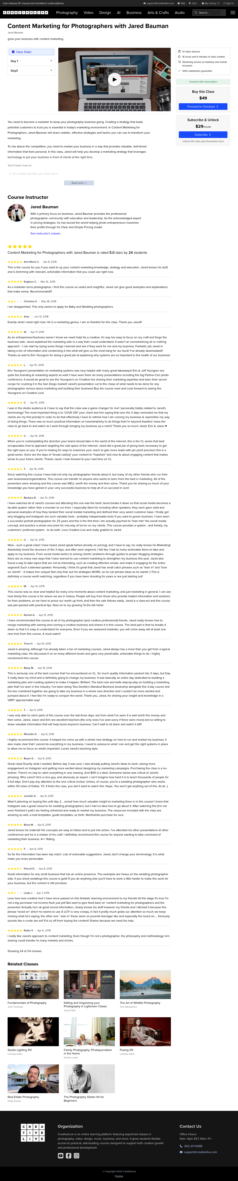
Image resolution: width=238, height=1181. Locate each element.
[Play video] (114, 79)
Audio (180, 12)
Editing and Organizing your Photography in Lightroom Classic (85, 1004)
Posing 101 (126, 1050)
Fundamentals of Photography (27, 1003)
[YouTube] (61, 1156)
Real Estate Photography (23, 1097)
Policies (119, 1176)
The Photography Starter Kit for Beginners (84, 1099)
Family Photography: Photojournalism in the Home (88, 1052)
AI (118, 12)
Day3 (14, 70)
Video (88, 12)
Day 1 (14, 61)
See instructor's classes (45, 233)
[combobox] (209, 13)
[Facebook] (69, 1156)
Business (134, 12)
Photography (67, 12)
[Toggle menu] (233, 13)
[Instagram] (76, 1156)
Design (105, 12)
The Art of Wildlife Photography (140, 1003)
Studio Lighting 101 (20, 1050)
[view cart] (193, 3)
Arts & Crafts (158, 12)
